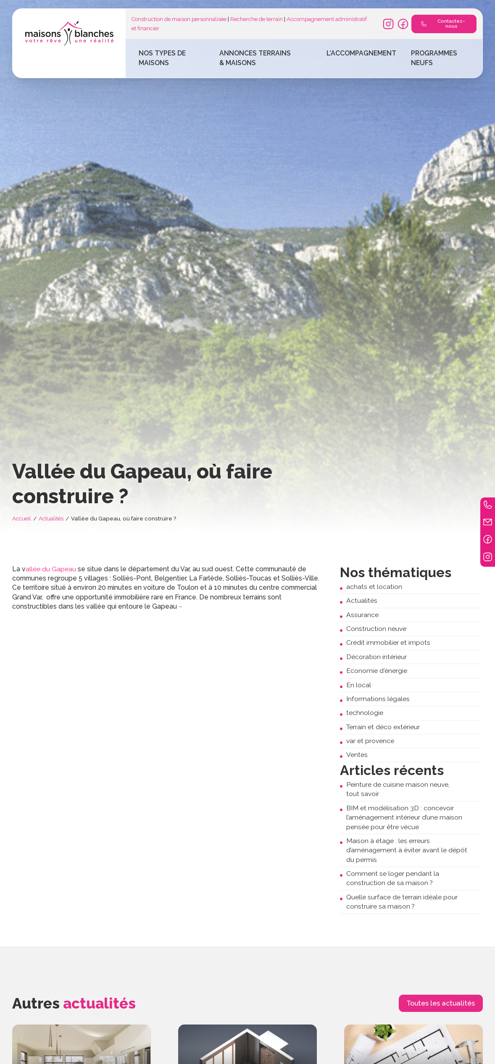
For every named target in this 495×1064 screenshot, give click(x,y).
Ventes (357, 755)
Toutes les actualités (440, 1003)
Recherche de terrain (256, 19)
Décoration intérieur (376, 657)
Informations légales (378, 699)
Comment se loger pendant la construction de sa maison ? (392, 878)
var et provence (370, 741)
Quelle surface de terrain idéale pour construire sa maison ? (402, 901)
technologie (364, 713)
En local (358, 685)
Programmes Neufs (434, 57)
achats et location (374, 587)
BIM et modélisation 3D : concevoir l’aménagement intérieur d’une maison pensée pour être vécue (404, 817)
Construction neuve (376, 629)
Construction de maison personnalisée (179, 19)
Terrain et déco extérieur (383, 727)
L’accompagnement (361, 53)
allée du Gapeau (51, 569)
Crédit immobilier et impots (388, 642)
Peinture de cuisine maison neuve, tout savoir (398, 789)
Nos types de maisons (162, 57)
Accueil (21, 518)
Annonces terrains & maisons (255, 57)
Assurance (362, 615)
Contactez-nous (441, 23)
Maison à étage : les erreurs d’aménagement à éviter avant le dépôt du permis (406, 850)
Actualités (51, 518)
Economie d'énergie (376, 671)
